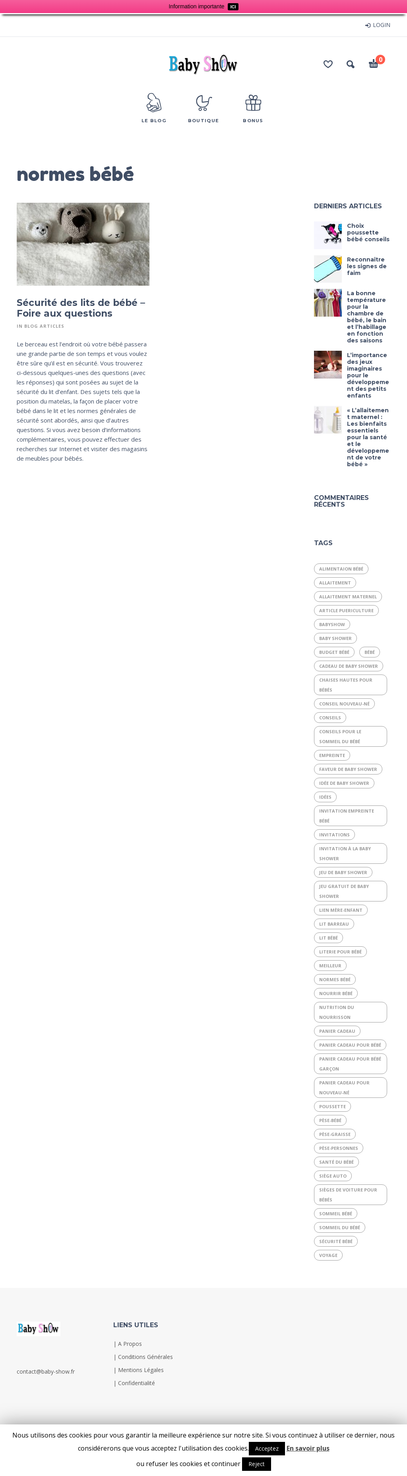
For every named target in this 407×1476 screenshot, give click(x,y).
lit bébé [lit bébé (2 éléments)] (328, 938)
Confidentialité (136, 1383)
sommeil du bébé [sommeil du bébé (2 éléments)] (339, 1227)
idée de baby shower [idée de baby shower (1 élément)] (344, 783)
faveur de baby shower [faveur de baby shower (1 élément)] (348, 769)
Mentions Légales (141, 1370)
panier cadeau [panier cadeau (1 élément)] (337, 1031)
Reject (256, 1464)
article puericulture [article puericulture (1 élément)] (346, 610)
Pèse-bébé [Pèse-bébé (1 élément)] (330, 1120)
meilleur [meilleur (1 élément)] (330, 966)
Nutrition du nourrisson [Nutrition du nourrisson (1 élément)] (336, 1012)
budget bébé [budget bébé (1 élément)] (334, 652)
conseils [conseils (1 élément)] (330, 718)
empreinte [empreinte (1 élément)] (332, 755)
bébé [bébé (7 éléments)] (369, 652)
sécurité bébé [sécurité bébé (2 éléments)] (336, 1241)
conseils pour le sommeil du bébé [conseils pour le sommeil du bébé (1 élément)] (340, 736)
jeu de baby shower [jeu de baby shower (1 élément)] (343, 872)
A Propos (130, 1343)
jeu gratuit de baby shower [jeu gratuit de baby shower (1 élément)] (344, 891)
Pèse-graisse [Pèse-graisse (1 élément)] (335, 1134)
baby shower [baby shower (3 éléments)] (335, 638)
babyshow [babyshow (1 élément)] (332, 624)
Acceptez (267, 1448)
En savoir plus (308, 1448)
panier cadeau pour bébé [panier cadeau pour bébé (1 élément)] (350, 1045)
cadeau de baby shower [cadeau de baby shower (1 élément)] (348, 666)
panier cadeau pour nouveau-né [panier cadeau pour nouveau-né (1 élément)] (344, 1087)
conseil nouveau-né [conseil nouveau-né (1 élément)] (344, 704)
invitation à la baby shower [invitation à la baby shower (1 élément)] (345, 853)
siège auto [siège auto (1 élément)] (333, 1176)
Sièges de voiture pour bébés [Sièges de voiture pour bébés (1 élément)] (348, 1195)
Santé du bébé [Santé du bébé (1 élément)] (336, 1162)
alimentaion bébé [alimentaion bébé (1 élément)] (341, 569)
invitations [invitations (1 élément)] (334, 835)
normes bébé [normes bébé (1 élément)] (335, 979)
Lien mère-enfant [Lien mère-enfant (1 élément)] (340, 910)
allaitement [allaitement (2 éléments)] (335, 583)
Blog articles (44, 326)
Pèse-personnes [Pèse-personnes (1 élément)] (338, 1148)
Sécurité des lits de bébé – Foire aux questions (81, 308)
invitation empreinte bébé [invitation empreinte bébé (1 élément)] (346, 816)
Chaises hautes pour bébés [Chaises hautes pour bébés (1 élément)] (345, 685)
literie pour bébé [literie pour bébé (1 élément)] (340, 952)
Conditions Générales (145, 1357)
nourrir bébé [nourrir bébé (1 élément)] (336, 993)
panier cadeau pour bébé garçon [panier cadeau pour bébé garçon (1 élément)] (350, 1064)
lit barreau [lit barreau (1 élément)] (334, 924)
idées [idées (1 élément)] (325, 797)
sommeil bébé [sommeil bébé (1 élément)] (335, 1214)
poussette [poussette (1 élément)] (332, 1106)
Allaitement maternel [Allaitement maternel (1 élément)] (348, 597)
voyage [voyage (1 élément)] (328, 1255)
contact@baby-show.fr (46, 1371)
